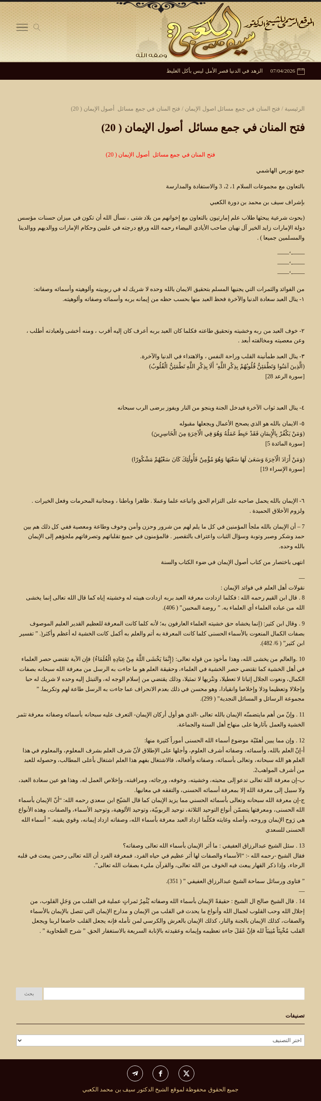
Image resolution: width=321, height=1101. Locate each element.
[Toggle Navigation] (22, 29)
